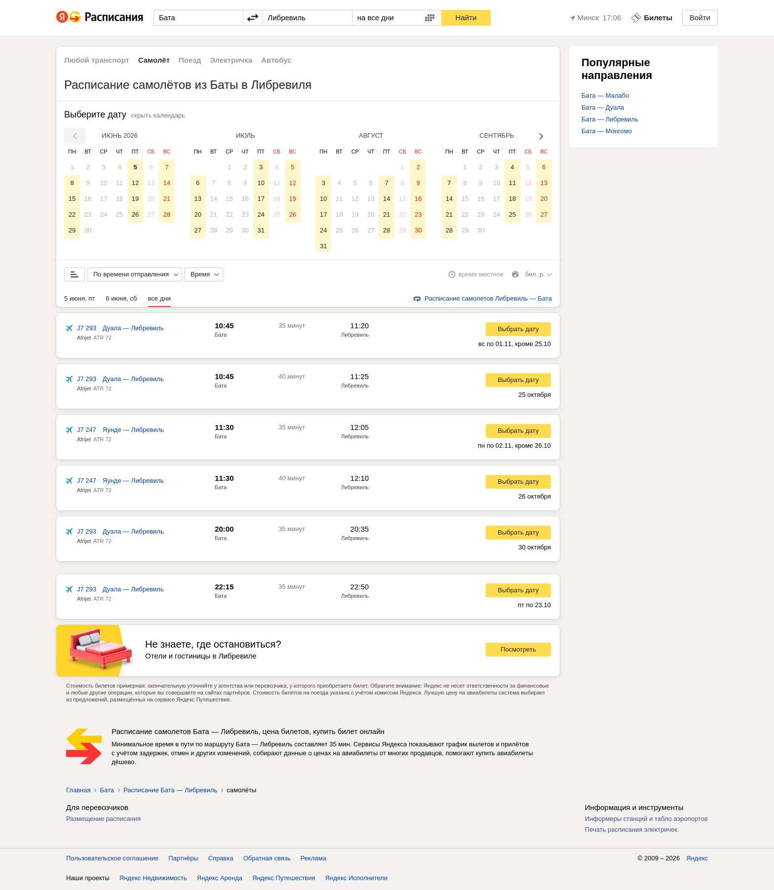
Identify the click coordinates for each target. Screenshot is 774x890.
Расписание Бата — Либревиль (170, 792)
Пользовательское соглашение (112, 860)
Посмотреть (518, 651)
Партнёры (183, 860)
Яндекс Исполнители (356, 880)
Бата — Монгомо (606, 131)
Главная (78, 792)
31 (260, 230)
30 (87, 230)
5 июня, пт (79, 300)
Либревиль (355, 337)
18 (119, 198)
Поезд (190, 60)
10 (103, 183)
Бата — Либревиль (609, 119)
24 (103, 214)
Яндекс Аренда (219, 880)
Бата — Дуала (602, 107)
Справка (220, 860)
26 (135, 214)
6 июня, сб (121, 300)
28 (166, 214)
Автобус (276, 60)
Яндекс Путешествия (283, 880)
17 (103, 198)
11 (119, 183)
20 (151, 198)
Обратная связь (267, 860)
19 (135, 198)
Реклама (313, 860)
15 (72, 198)
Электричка (231, 60)
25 (119, 214)
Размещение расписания (103, 820)
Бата (221, 337)
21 (166, 198)
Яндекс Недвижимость (153, 880)
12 (135, 183)
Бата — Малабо (605, 95)
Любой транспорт (96, 60)
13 (151, 183)
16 (87, 198)
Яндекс (697, 860)
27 (151, 214)
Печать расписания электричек (631, 831)
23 (87, 214)
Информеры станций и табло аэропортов (646, 820)
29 (72, 230)
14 (166, 183)
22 (72, 214)
